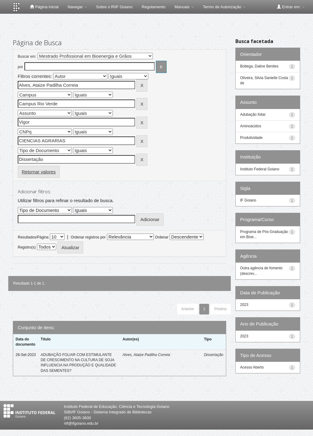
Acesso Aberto (252, 367)
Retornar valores (39, 171)
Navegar (77, 7)
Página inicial (44, 6)
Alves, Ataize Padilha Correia (146, 355)
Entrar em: (291, 6)
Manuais (184, 7)
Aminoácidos (250, 126)
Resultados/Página (33, 237)
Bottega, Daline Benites (259, 66)
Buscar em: (27, 56)
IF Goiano (248, 200)
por (20, 67)
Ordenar (161, 237)
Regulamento (153, 7)
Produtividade (251, 138)
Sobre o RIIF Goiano (114, 7)
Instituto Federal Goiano (259, 169)
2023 (244, 305)
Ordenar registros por (88, 237)
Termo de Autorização (224, 7)
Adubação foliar (253, 114)
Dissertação (213, 355)
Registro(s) (27, 247)
